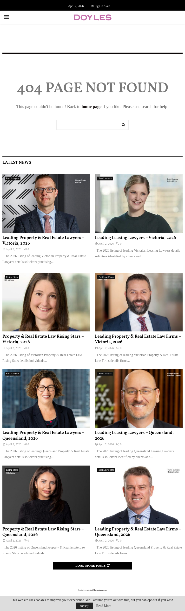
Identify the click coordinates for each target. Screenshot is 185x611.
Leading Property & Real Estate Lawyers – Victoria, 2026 (43, 241)
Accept (84, 606)
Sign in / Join (100, 6)
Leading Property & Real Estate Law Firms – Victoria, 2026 (138, 339)
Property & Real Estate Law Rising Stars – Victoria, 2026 (43, 339)
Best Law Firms (106, 277)
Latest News (16, 163)
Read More (103, 606)
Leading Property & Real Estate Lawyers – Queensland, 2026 (43, 435)
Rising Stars (12, 277)
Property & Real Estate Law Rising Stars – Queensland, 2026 (43, 532)
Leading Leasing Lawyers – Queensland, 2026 (134, 435)
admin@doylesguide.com (97, 590)
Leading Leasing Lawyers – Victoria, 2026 (135, 238)
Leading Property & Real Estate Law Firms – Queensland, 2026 (138, 532)
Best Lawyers (12, 178)
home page (91, 106)
